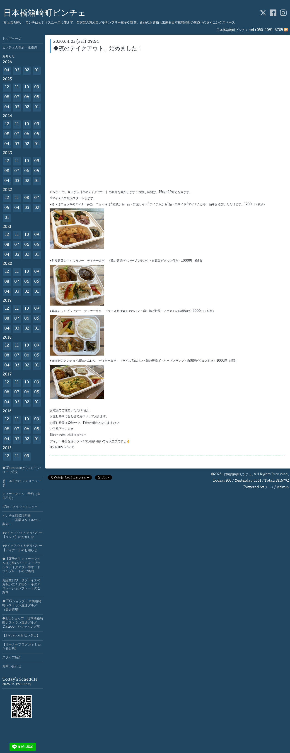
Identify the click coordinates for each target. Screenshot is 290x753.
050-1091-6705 (270, 30)
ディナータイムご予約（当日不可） (21, 496)
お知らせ (8, 56)
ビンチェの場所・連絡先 (19, 48)
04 (7, 70)
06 (26, 97)
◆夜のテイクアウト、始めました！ (98, 49)
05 (36, 97)
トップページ (11, 39)
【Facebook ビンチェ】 (21, 636)
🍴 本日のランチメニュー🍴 (21, 483)
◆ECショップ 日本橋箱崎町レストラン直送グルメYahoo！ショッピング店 (22, 623)
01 (36, 70)
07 (16, 97)
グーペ (269, 487)
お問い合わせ (11, 666)
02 (26, 70)
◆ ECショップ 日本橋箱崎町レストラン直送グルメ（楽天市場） (21, 606)
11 (17, 87)
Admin (283, 487)
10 (26, 87)
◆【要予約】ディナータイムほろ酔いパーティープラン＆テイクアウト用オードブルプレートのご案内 (21, 565)
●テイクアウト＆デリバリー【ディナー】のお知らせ (22, 548)
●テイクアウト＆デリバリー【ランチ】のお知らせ (22, 535)
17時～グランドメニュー (20, 507)
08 (6, 97)
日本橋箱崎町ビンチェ (44, 13)
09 (36, 87)
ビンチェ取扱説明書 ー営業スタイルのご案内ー (21, 520)
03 (16, 70)
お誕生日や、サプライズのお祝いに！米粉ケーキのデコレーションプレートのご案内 (21, 587)
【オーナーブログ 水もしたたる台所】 (21, 647)
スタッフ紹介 (11, 658)
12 (7, 87)
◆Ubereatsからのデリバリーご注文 (21, 470)
